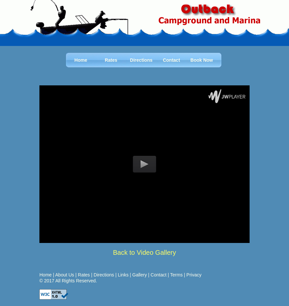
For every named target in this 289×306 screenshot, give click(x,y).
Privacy (194, 274)
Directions (141, 60)
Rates (111, 60)
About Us (64, 274)
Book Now (201, 60)
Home (81, 60)
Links (123, 274)
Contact (171, 60)
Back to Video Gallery (144, 252)
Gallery (139, 274)
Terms (176, 274)
